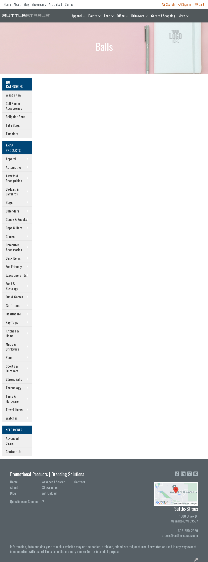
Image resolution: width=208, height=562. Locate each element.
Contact (69, 4)
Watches (11, 418)
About (17, 4)
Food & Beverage (12, 286)
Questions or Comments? (27, 501)
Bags (9, 202)
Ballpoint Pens (15, 116)
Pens (9, 357)
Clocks (10, 236)
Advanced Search (12, 441)
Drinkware (138, 15)
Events (92, 15)
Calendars (12, 210)
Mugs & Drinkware (12, 346)
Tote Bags (12, 125)
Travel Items (14, 409)
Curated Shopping (163, 15)
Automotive (13, 167)
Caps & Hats (14, 227)
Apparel (76, 15)
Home (7, 4)
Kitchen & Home (12, 333)
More (181, 15)
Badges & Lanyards (12, 191)
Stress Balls (14, 379)
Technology (13, 387)
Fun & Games (14, 296)
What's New (13, 95)
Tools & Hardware (12, 399)
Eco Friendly (14, 266)
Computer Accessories (14, 247)
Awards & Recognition (14, 178)
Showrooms (39, 4)
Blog (26, 4)
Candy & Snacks (16, 219)
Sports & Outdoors (12, 368)
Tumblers (12, 133)
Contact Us (13, 451)
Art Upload (55, 4)
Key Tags (12, 322)
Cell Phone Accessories (14, 106)
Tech (107, 15)
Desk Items (13, 258)
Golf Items (13, 305)
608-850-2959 (188, 530)
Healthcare (13, 313)
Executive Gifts (16, 275)
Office (121, 15)
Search (168, 4)
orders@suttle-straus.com (180, 535)
